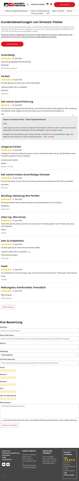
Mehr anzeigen (49, 137)
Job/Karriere (7, 460)
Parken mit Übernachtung (40, 11)
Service (69, 11)
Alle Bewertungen (69, 474)
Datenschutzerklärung (10, 453)
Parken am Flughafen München (16, 11)
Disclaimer (6, 455)
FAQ (47, 13)
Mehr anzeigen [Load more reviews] (8, 307)
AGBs (4, 457)
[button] (4, 476)
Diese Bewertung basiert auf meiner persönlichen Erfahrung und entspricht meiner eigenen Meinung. (40, 420)
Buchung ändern (37, 13)
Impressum (6, 451)
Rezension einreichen (9, 425)
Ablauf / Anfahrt (58, 11)
